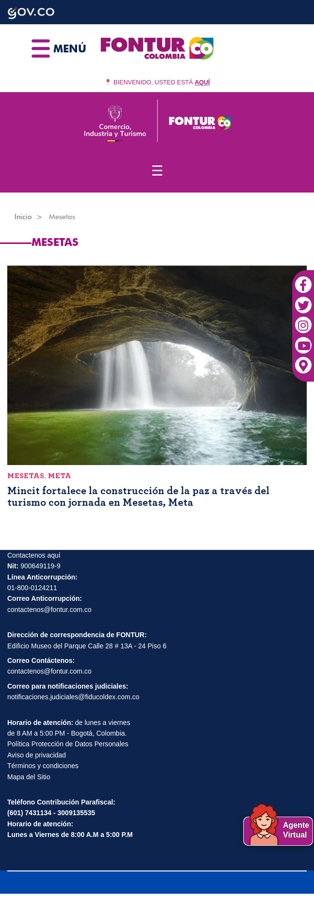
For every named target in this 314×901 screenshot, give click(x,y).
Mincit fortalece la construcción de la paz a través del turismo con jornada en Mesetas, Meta (138, 496)
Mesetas (25, 476)
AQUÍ (202, 82)
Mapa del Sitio (28, 777)
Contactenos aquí (34, 555)
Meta (59, 476)
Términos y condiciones (42, 766)
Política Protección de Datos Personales (67, 744)
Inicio (23, 216)
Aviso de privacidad (36, 755)
